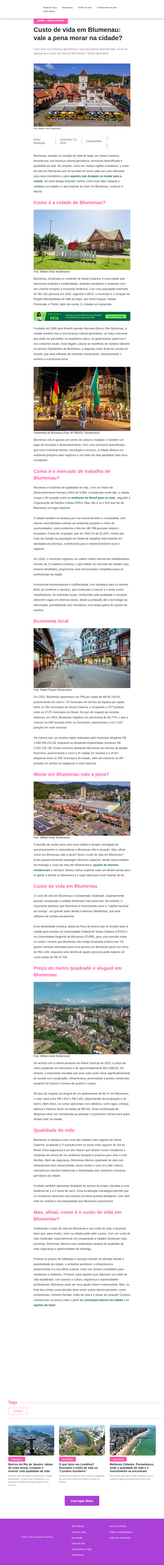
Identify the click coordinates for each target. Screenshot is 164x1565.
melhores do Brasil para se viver (93, 497)
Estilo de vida (85, 7)
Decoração (67, 7)
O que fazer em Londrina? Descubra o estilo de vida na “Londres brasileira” (78, 1469)
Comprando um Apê (107, 7)
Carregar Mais (82, 1502)
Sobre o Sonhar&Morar (121, 1532)
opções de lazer (44, 1305)
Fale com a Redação (120, 1538)
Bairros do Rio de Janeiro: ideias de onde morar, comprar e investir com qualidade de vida (30, 1469)
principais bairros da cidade (104, 1300)
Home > (42, 20)
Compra (19, 1412)
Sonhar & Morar (24, 7)
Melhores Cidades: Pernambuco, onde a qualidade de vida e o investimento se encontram (132, 1469)
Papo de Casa (50, 7)
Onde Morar (49, 11)
